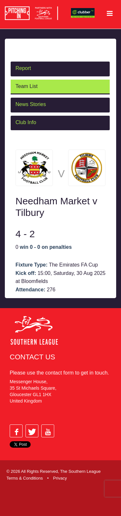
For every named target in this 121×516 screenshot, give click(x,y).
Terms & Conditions (24, 478)
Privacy (60, 478)
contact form (59, 372)
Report (23, 68)
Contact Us (32, 357)
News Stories (30, 104)
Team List (26, 86)
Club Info (25, 122)
